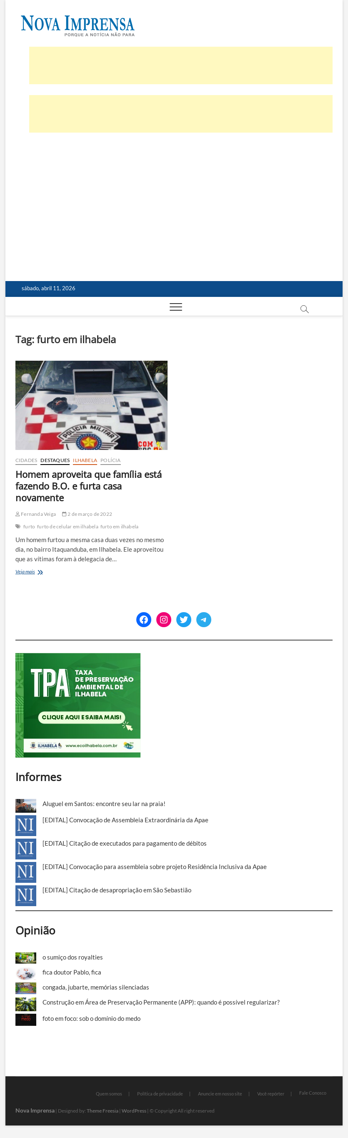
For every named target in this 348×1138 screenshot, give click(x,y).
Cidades (26, 460)
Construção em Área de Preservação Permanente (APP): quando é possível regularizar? (161, 1002)
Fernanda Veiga (35, 514)
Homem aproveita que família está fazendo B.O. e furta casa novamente (88, 486)
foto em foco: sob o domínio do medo (91, 1018)
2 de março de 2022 (87, 514)
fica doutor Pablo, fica (72, 972)
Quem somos (109, 1093)
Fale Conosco (312, 1092)
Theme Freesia (102, 1111)
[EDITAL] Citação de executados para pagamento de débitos (125, 843)
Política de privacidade (160, 1093)
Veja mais (36, 572)
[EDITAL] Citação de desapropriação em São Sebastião (117, 890)
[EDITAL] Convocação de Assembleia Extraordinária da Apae (125, 820)
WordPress (134, 1111)
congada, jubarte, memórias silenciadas (96, 987)
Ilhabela (85, 460)
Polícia (110, 460)
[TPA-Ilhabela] (78, 657)
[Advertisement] (174, 218)
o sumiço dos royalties (73, 957)
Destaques (55, 460)
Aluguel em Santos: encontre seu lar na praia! (104, 803)
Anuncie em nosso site (220, 1093)
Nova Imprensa (35, 1110)
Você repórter (270, 1093)
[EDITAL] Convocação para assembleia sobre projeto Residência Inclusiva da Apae (155, 866)
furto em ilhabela (119, 526)
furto (29, 526)
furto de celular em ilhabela (67, 526)
